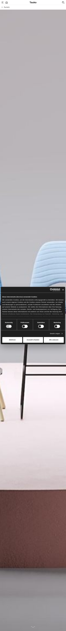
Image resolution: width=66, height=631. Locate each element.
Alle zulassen (53, 340)
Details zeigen (55, 333)
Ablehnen (12, 340)
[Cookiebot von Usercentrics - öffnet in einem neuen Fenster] (51, 289)
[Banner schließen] (63, 289)
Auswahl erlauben (33, 340)
